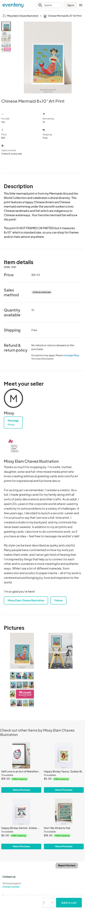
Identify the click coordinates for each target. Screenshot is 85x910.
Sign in (70, 5)
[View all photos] (48, 57)
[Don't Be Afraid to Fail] (64, 812)
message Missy (71, 355)
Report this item (66, 865)
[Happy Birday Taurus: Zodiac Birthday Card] (64, 755)
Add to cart (69, 902)
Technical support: (21, 885)
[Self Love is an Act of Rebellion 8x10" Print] (21, 755)
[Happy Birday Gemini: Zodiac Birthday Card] (21, 812)
